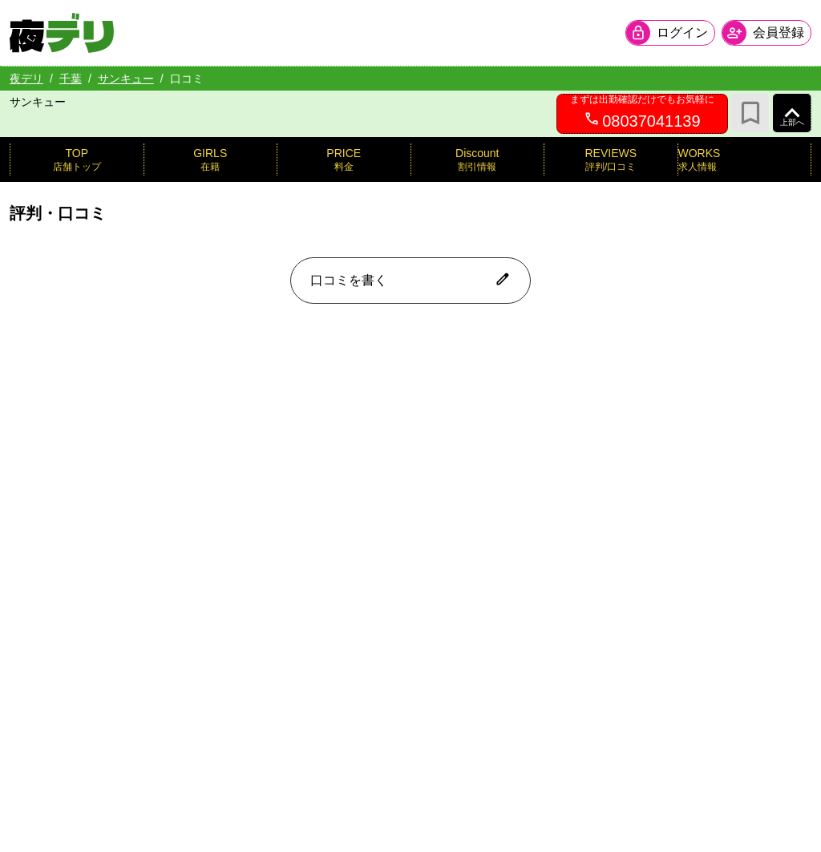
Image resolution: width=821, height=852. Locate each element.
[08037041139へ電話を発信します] (642, 114)
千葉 (70, 78)
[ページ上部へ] (792, 113)
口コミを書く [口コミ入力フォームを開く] (410, 279)
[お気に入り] (750, 113)
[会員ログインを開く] (670, 33)
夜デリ (26, 78)
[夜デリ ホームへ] (62, 33)
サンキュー (126, 78)
